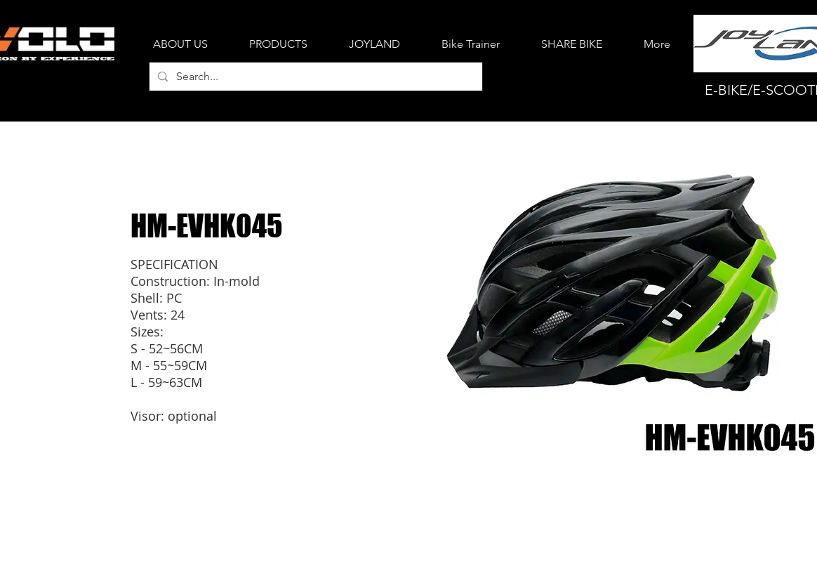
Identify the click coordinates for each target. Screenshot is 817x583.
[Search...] (314, 77)
